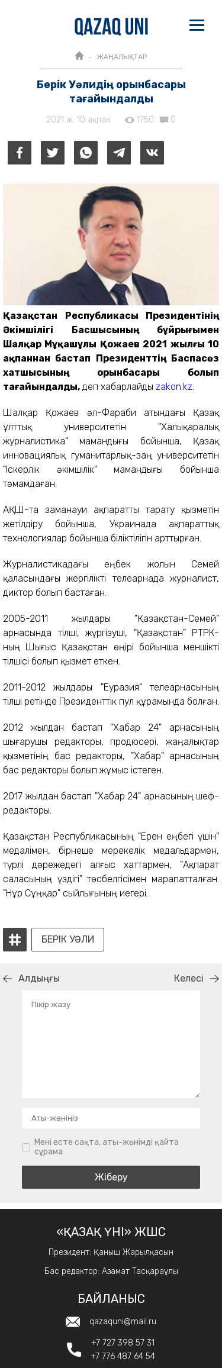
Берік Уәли (67, 939)
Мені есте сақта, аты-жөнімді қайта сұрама (106, 1147)
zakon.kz (174, 386)
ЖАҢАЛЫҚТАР (121, 57)
